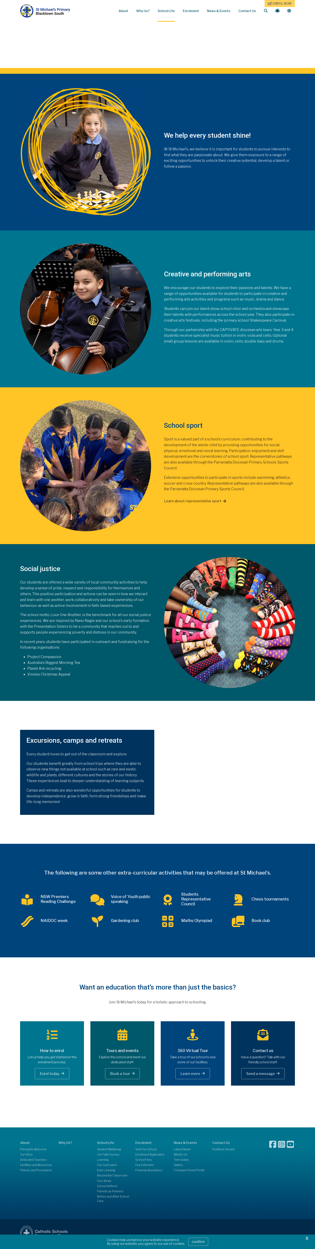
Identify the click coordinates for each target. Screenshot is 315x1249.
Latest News (182, 1151)
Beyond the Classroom (112, 1177)
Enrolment (191, 11)
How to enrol (52, 1052)
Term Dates (181, 1161)
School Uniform (107, 1188)
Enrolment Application (149, 1156)
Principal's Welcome (33, 1151)
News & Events (218, 11)
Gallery (178, 1167)
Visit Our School (145, 1151)
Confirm (198, 1242)
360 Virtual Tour (192, 1052)
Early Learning (106, 1172)
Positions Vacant (223, 1151)
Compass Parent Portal (189, 1172)
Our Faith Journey (108, 1156)
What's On (180, 1156)
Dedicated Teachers (33, 1161)
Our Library (104, 1182)
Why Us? (143, 11)
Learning (102, 1161)
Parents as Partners (110, 1193)
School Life (166, 11)
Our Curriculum (107, 1167)
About (123, 11)
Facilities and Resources (36, 1167)
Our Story (26, 1156)
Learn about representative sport (192, 503)
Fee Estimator (144, 1167)
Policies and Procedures (36, 1172)
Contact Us (247, 11)
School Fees (143, 1161)
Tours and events (122, 1052)
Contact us (263, 1052)
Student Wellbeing (109, 1151)
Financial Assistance (148, 1172)
